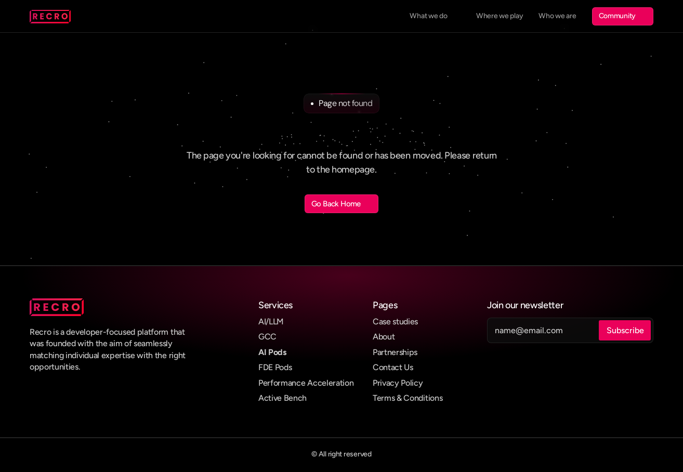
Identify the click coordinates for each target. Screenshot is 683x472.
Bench (295, 398)
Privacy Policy (398, 383)
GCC (267, 337)
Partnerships (395, 352)
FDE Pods (275, 367)
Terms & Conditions (407, 398)
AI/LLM (271, 321)
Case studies (395, 321)
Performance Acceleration (305, 383)
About (384, 337)
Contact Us (393, 367)
